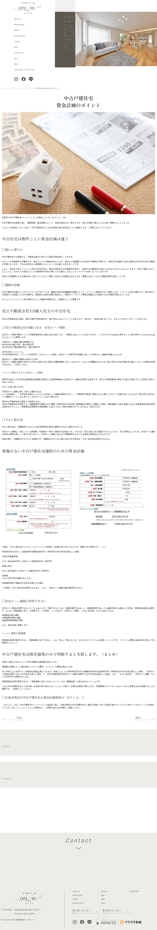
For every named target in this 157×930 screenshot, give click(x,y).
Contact (17, 41)
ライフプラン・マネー (23, 88)
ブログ (10, 88)
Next (138, 717)
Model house (19, 25)
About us (17, 19)
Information (18, 53)
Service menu (19, 36)
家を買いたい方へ (81, 910)
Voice (16, 64)
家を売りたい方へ (112, 910)
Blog (16, 47)
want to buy (29, 70)
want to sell (18, 70)
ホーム (3, 88)
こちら (103, 547)
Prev (19, 717)
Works (16, 30)
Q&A (16, 58)
